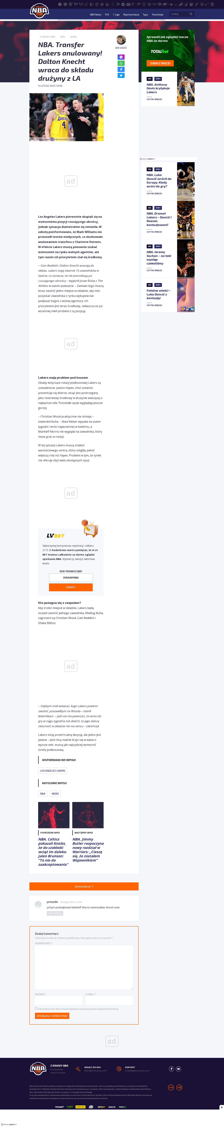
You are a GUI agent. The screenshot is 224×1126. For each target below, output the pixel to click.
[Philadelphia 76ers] (175, 4)
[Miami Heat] (138, 4)
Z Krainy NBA (47, 36)
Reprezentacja (130, 14)
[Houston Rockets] (112, 4)
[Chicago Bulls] (81, 4)
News (73, 36)
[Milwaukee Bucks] (144, 4)
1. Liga (115, 14)
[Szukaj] (191, 15)
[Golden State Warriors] (107, 4)
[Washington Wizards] (212, 4)
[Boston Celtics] (65, 4)
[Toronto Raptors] (201, 4)
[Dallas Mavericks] (91, 4)
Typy (144, 14)
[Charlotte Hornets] (75, 4)
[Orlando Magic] (170, 4)
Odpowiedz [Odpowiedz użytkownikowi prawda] (55, 913)
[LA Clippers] (123, 4)
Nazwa (40, 994)
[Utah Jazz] (207, 4)
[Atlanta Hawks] (60, 4)
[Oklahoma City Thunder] (165, 4)
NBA (63, 36)
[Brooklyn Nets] (70, 4)
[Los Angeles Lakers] (128, 4)
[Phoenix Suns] (180, 4)
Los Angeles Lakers (53, 770)
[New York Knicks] (159, 4)
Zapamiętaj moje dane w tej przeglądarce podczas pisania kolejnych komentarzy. (78, 1009)
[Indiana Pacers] (117, 4)
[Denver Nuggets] (96, 4)
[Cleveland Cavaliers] (86, 4)
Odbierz (71, 587)
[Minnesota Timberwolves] (149, 4)
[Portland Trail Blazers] (186, 4)
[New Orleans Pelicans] (154, 4)
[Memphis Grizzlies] (133, 4)
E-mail (91, 994)
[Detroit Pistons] (102, 4)
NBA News (95, 14)
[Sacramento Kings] (191, 4)
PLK (106, 14)
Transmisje (157, 14)
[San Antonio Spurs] (196, 4)
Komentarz (43, 943)
